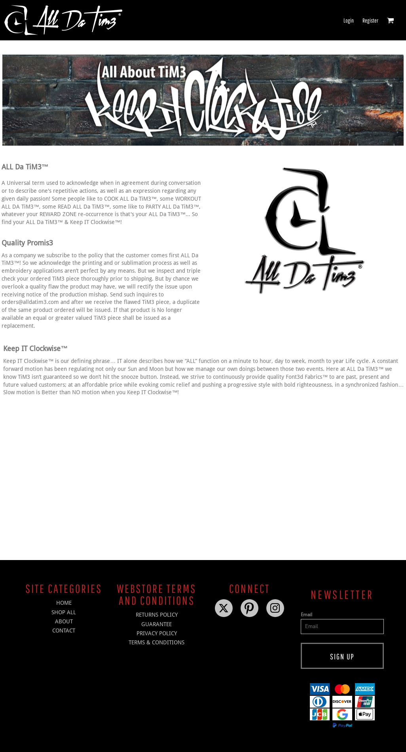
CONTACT (63, 630)
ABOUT (64, 621)
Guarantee (156, 624)
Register (370, 20)
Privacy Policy (157, 633)
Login (348, 20)
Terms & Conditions (156, 642)
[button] (390, 20)
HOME (64, 603)
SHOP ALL (63, 612)
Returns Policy (157, 614)
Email (306, 614)
